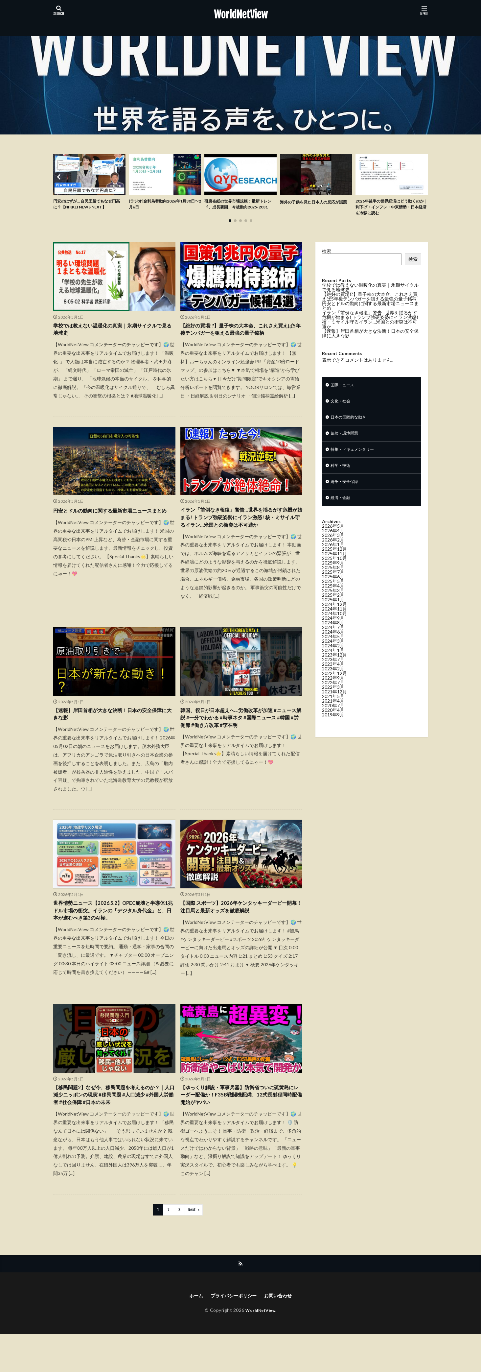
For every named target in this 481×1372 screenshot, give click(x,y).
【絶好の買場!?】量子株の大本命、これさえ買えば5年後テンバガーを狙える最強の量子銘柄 (241, 337)
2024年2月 (333, 656)
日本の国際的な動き (351, 422)
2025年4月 (333, 596)
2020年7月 (333, 716)
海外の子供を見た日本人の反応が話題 (314, 205)
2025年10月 (334, 569)
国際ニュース (344, 388)
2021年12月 (334, 702)
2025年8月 (333, 578)
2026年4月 (333, 541)
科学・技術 (342, 474)
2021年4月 (333, 711)
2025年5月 (333, 592)
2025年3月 (333, 601)
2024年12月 (334, 615)
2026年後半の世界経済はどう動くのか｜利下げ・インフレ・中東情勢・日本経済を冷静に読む (390, 208)
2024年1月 (333, 661)
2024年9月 (333, 629)
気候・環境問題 (347, 440)
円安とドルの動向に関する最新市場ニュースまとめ (112, 529)
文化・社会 (342, 405)
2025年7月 (333, 583)
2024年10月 (334, 624)
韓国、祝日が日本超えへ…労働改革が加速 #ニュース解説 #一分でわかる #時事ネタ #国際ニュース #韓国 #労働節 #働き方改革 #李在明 (241, 746)
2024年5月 (333, 647)
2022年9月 (333, 688)
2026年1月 (333, 555)
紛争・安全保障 (347, 491)
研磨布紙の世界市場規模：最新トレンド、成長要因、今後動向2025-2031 (240, 208)
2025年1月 (333, 610)
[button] (59, 178)
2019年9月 (333, 725)
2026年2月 (333, 550)
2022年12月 (334, 684)
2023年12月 (334, 665)
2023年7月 (333, 670)
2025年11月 (334, 564)
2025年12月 (334, 560)
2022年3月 (333, 698)
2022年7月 (333, 693)
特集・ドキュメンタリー (356, 457)
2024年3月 (333, 652)
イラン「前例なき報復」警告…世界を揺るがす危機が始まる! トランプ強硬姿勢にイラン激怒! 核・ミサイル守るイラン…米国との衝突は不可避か (241, 538)
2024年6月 (333, 642)
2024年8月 (333, 633)
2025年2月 (333, 606)
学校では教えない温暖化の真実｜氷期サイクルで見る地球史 (112, 333)
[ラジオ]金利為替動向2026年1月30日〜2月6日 (165, 205)
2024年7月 (333, 638)
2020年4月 (333, 721)
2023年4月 (333, 675)
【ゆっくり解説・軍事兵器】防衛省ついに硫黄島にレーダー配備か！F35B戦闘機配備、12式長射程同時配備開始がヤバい (240, 1129)
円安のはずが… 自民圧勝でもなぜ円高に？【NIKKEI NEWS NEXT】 (89, 205)
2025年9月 (333, 573)
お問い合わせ (282, 1333)
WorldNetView (240, 15)
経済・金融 (342, 508)
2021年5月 (333, 707)
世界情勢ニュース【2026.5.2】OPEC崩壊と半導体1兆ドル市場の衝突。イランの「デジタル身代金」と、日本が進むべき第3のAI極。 (114, 941)
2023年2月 (333, 679)
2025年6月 (333, 587)
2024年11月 (334, 619)
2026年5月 (333, 537)
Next (192, 1246)
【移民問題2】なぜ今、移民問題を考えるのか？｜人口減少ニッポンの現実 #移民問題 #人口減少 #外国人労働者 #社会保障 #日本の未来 (113, 1129)
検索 (326, 254)
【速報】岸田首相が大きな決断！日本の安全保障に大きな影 (112, 742)
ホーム (191, 1333)
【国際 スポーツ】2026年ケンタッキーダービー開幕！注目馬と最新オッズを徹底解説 (240, 937)
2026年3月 (333, 546)
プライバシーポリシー (232, 1333)
